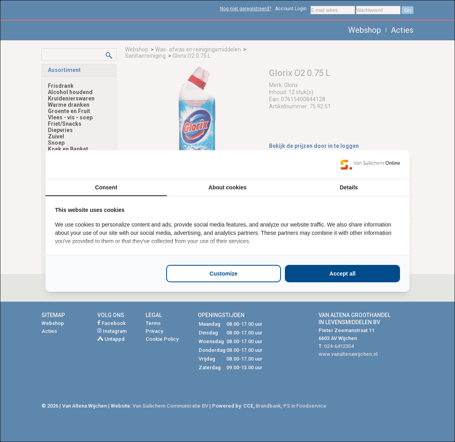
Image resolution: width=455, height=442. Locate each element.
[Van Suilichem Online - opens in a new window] (370, 164)
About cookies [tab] (227, 187)
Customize (224, 273)
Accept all (343, 273)
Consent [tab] (106, 187)
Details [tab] (349, 187)
